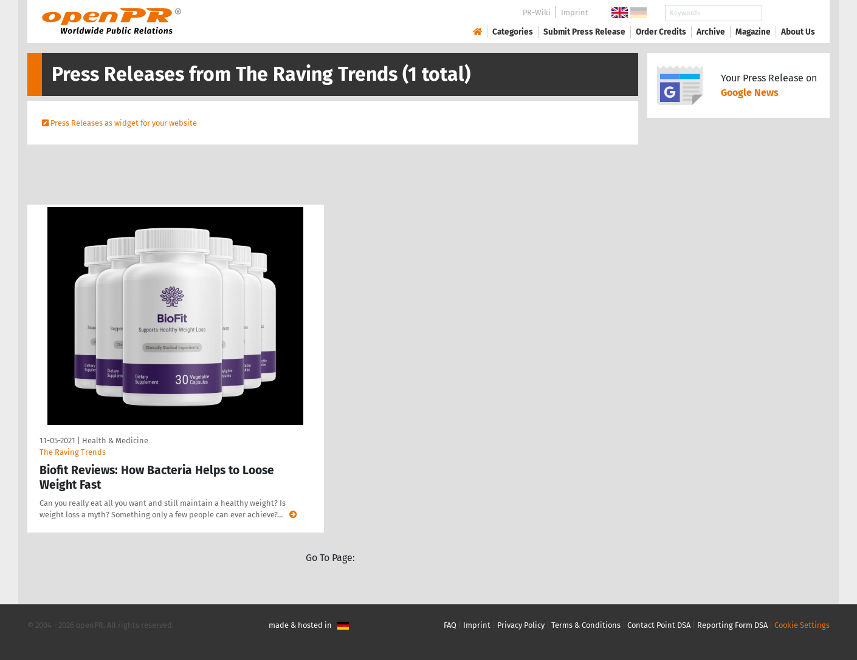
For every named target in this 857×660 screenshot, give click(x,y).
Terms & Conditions (586, 625)
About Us (798, 32)
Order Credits (661, 32)
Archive (711, 32)
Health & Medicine (115, 440)
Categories (512, 32)
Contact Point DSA (658, 625)
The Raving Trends (73, 452)
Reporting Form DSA (732, 625)
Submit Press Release (584, 32)
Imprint (574, 12)
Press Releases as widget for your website (123, 123)
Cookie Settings (802, 625)
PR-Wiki (537, 12)
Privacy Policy (521, 625)
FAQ (450, 625)
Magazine (753, 32)
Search (788, 13)
